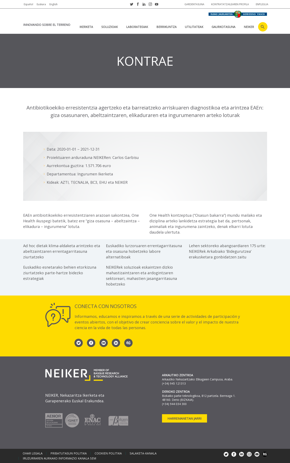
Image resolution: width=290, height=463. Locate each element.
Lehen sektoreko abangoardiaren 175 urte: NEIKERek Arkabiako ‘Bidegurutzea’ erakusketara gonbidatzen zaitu (227, 251)
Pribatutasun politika (68, 453)
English (53, 4)
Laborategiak (137, 27)
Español (28, 4)
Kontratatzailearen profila (230, 4)
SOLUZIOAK (109, 27)
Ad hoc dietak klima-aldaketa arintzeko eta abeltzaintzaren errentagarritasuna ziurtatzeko (61, 251)
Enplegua (262, 4)
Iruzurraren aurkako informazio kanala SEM (59, 458)
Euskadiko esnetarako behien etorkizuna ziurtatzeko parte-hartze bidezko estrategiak (59, 273)
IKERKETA (86, 27)
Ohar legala (33, 453)
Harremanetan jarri (184, 418)
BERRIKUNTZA (166, 27)
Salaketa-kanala (143, 453)
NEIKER (249, 27)
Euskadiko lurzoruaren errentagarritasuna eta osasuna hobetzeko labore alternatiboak (144, 251)
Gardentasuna (194, 4)
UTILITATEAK (194, 27)
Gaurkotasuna (223, 27)
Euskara (41, 4)
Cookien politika (108, 453)
